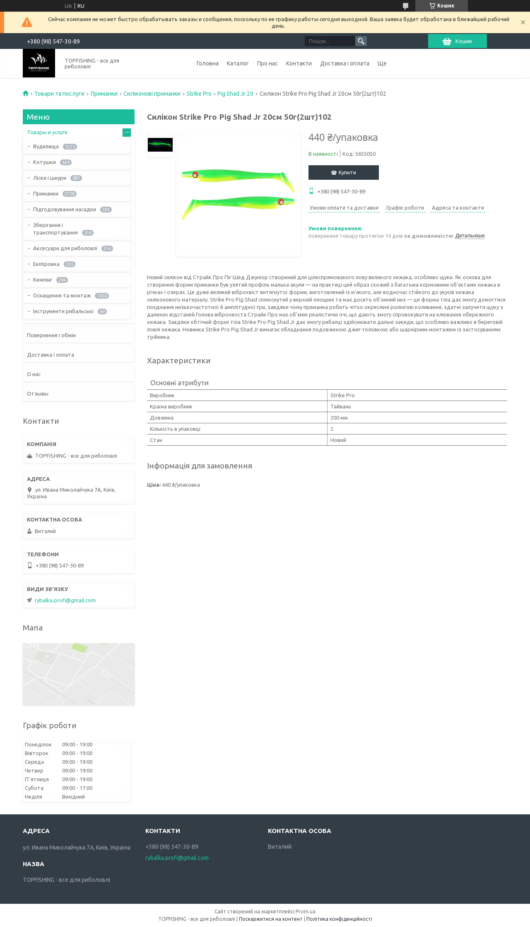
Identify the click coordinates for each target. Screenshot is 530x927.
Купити (347, 172)
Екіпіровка (46, 264)
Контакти (299, 63)
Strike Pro (199, 93)
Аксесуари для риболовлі (65, 248)
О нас (34, 374)
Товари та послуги (59, 93)
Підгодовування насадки (64, 209)
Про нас (267, 63)
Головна (208, 63)
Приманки (104, 93)
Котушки (44, 162)
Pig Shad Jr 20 (235, 93)
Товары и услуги (47, 132)
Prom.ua (306, 911)
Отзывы (37, 393)
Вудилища (46, 146)
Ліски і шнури (49, 178)
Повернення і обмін (51, 335)
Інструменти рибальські (63, 311)
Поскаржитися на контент (271, 919)
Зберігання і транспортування (55, 228)
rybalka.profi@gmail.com (65, 600)
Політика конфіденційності (339, 919)
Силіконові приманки (152, 93)
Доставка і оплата (344, 63)
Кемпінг (42, 279)
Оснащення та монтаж (62, 295)
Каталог (238, 63)
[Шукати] (361, 41)
